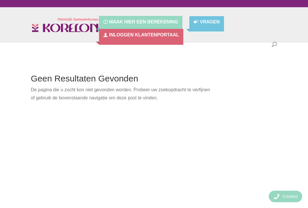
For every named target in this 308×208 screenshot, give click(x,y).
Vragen (209, 22)
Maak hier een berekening (143, 22)
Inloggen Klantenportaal (144, 35)
